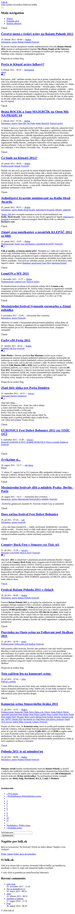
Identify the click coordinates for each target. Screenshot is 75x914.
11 (7, 820)
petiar (23, 641)
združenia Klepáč (58, 263)
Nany (14, 717)
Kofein (50, 717)
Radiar (28, 39)
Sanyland (14, 714)
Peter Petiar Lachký (37, 714)
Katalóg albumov (14, 23)
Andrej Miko (18, 722)
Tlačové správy (56, 123)
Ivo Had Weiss (39, 719)
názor (3, 72)
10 (7, 818)
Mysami (20, 717)
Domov (9, 18)
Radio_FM (6, 214)
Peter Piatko (23, 714)
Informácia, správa (9, 42)
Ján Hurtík (27, 719)
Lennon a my (20, 281)
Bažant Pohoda (24, 42)
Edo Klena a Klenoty (55, 719)
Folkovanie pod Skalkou (24, 644)
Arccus (9, 722)
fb (48, 263)
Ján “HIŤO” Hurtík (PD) (12, 719)
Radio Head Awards (26, 210)
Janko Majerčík (42, 123)
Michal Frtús (41, 717)
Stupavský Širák (21, 712)
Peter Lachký (52, 714)
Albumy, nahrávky (63, 210)
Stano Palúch (56, 712)
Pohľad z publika (8, 681)
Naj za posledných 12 (15, 889)
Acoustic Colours (31, 722)
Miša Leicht (30, 717)
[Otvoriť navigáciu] (2, 7)
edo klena (29, 465)
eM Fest (13, 348)
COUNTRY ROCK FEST (20, 553)
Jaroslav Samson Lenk (63, 717)
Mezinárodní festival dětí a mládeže (33, 499)
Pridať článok (7, 854)
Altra (23, 679)
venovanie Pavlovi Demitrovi (14, 396)
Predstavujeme (7, 166)
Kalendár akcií (12, 21)
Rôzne (4, 468)
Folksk (4, 2)
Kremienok (29, 70)
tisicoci (31, 393)
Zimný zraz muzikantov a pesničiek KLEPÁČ (34, 244)
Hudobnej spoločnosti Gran (34, 263)
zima (8, 894)
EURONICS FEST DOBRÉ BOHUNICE (27, 442)
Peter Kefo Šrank (66, 714)
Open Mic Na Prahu (26, 123)
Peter (8, 903)
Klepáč (17, 166)
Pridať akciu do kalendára (24, 854)
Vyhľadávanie (7, 832)
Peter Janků (6, 717)
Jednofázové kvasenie (45, 210)
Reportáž (5, 348)
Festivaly (35, 42)
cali (23, 520)
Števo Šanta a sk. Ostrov (39, 712)
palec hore (10, 884)
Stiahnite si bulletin (14, 899)
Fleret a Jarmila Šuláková (57, 442)
